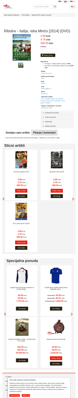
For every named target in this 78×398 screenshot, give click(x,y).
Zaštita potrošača (49, 126)
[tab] (57, 112)
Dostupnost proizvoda (50, 113)
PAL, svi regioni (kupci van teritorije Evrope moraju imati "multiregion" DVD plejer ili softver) (53, 101)
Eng (66, 1)
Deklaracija (47, 121)
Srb (60, 1)
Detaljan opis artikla (18, 132)
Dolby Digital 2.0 (46, 88)
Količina (43, 46)
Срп (72, 1)
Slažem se (26, 395)
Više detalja (21, 196)
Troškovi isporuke (49, 117)
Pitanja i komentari (44, 132)
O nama (8, 377)
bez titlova (44, 93)
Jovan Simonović (46, 73)
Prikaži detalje (14, 395)
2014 (42, 78)
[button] (3, 199)
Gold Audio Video (46, 108)
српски (43, 83)
